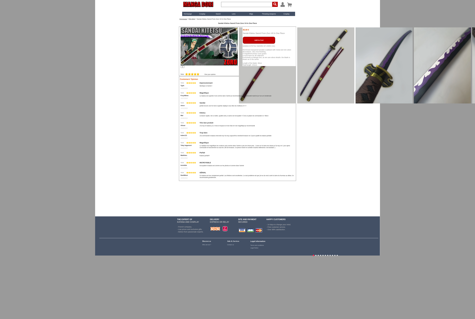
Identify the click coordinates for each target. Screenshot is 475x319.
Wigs (251, 14)
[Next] (183, 66)
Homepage (188, 14)
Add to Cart (259, 40)
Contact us (230, 245)
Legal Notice (254, 248)
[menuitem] (187, 14)
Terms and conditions (257, 245)
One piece (192, 19)
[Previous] (182, 66)
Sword (218, 14)
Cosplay (202, 14)
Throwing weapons (269, 14)
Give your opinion (210, 74)
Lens (233, 14)
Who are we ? (206, 245)
